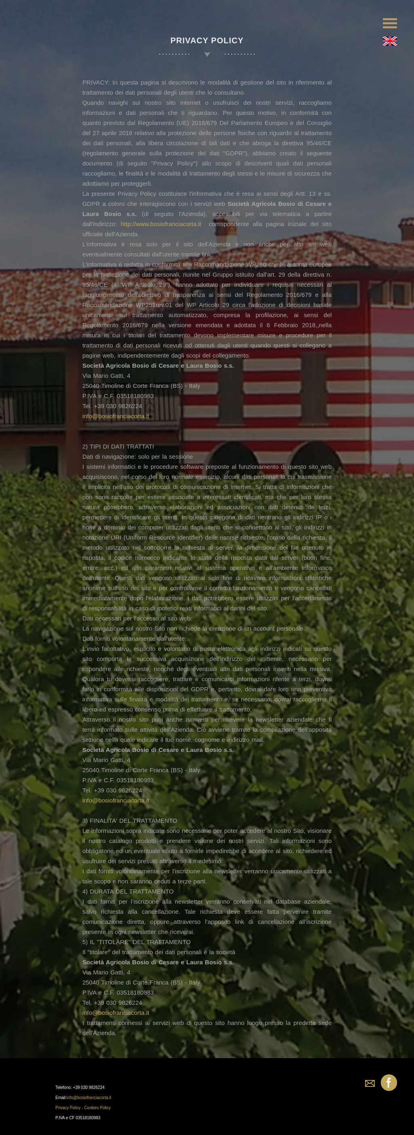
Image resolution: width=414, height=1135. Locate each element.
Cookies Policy (97, 1107)
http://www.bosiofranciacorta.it (160, 223)
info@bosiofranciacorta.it (115, 416)
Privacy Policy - (69, 1107)
